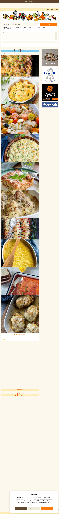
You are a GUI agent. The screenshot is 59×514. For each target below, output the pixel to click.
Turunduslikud (34, 505)
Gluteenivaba (36, 27)
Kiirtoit (5, 27)
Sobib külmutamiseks (9, 28)
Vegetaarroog (18, 27)
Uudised (4, 5)
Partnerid (50, 505)
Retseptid (14, 5)
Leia (48, 24)
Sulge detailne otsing (52, 44)
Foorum (47, 9)
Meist (8, 5)
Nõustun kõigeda (47, 508)
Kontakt (28, 5)
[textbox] (9, 42)
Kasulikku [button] (21, 5)
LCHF (30, 27)
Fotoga (43, 27)
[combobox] (29, 33)
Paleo (11, 27)
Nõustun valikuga (34, 508)
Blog (52, 9)
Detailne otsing (53, 29)
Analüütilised (25, 505)
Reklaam (56, 9)
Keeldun (20, 508)
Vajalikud (18, 505)
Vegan (25, 27)
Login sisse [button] (54, 5)
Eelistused (43, 505)
